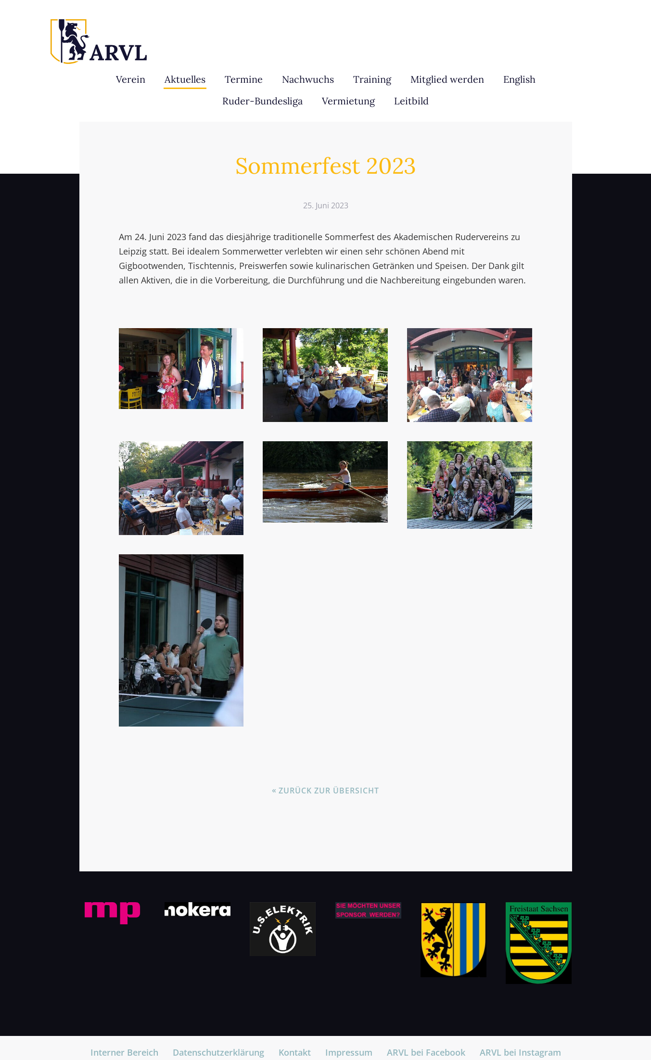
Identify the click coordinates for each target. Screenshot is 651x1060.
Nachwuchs (308, 79)
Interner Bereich (124, 1052)
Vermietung (348, 101)
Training (372, 79)
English (519, 79)
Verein (130, 79)
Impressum (348, 1052)
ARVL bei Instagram (520, 1052)
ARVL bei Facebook (426, 1052)
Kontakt (295, 1052)
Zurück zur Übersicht (329, 790)
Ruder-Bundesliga (262, 101)
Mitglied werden (447, 79)
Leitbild (411, 101)
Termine (244, 79)
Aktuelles (185, 79)
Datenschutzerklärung (218, 1052)
